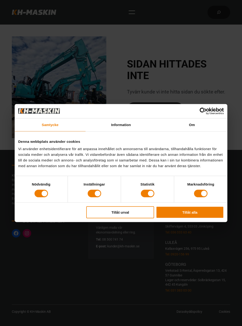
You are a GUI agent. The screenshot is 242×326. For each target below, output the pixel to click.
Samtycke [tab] (50, 125)
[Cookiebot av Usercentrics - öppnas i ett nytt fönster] (203, 110)
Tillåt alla (189, 212)
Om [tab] (192, 125)
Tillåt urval (120, 212)
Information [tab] (121, 125)
